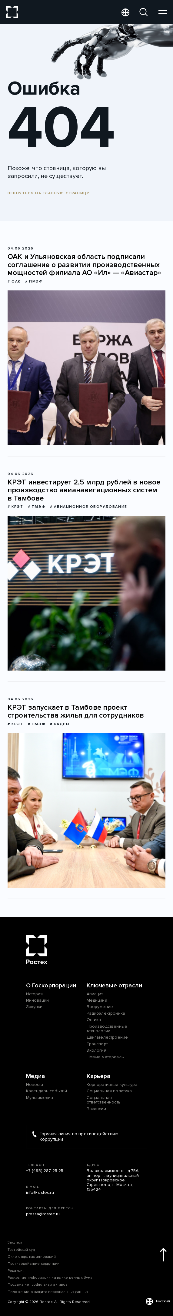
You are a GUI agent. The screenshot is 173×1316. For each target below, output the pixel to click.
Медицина (97, 1000)
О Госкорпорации (51, 986)
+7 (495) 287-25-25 (45, 1170)
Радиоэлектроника (106, 1013)
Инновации (37, 1000)
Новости (34, 1084)
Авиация (95, 994)
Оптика (94, 1019)
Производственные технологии (107, 1028)
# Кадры (59, 724)
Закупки (34, 1006)
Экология (96, 1050)
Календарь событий (46, 1091)
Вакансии (96, 1109)
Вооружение (100, 1006)
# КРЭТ (15, 507)
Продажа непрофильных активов (38, 1285)
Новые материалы (106, 1057)
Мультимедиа (39, 1097)
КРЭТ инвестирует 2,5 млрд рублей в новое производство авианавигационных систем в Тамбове (84, 490)
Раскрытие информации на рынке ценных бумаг (51, 1278)
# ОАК (14, 281)
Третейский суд (21, 1250)
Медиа (35, 1076)
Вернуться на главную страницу (48, 193)
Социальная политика (109, 1091)
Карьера (99, 1076)
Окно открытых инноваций (32, 1257)
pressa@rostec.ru (43, 1214)
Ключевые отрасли (114, 986)
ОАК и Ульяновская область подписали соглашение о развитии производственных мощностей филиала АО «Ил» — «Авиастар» (84, 265)
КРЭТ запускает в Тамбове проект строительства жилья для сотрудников (76, 712)
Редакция (16, 1271)
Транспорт (97, 1044)
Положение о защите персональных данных (48, 1292)
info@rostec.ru (40, 1192)
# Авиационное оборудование (88, 507)
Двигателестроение (107, 1037)
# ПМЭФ (34, 281)
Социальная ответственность (104, 1100)
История (34, 994)
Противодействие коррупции (33, 1264)
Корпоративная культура (112, 1084)
